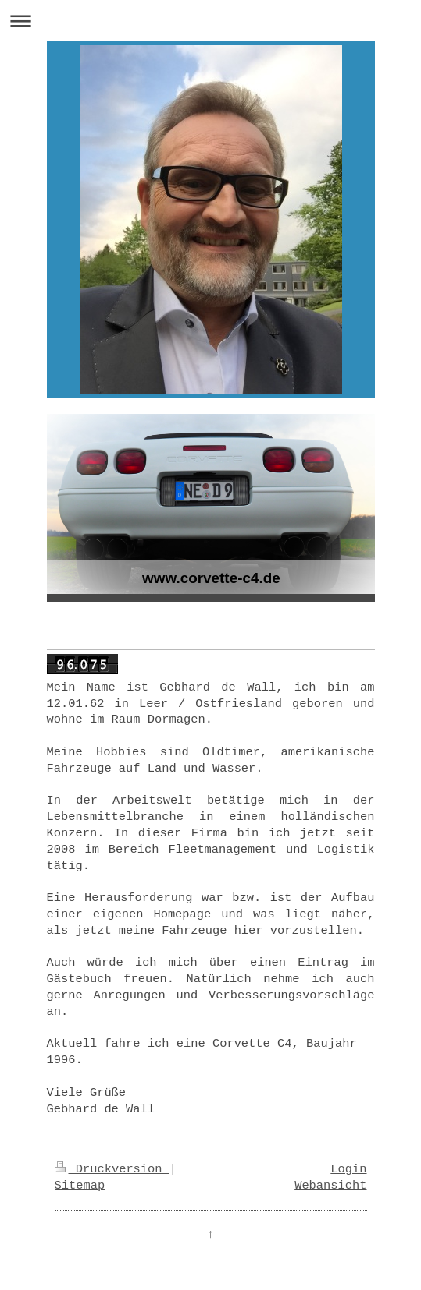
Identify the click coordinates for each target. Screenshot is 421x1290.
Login (348, 1169)
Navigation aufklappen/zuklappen (210, 20)
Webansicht (330, 1186)
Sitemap (80, 1186)
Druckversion (112, 1169)
